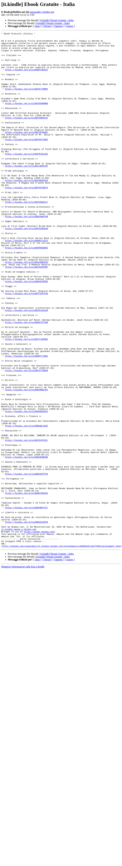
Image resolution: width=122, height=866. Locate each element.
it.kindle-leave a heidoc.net (18, 628)
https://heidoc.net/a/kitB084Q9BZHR (26, 542)
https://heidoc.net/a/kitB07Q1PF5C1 (26, 521)
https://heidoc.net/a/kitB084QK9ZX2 (26, 487)
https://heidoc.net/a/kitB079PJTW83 (26, 161)
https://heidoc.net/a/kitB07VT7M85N (26, 438)
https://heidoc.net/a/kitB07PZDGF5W (26, 267)
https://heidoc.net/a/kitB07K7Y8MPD (26, 100)
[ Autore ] (70, 26)
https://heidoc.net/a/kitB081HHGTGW (26, 253)
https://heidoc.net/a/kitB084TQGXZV (26, 77)
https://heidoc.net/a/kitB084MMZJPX (26, 461)
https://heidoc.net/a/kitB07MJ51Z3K (26, 178)
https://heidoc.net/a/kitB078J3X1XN (26, 366)
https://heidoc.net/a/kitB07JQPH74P (26, 192)
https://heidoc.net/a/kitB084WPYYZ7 (26, 602)
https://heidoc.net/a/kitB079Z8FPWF (26, 314)
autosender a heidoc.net (42, 12)
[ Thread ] (47, 26)
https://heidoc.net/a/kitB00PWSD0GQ (26, 291)
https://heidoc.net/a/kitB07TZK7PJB (26, 345)
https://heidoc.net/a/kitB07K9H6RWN (26, 117)
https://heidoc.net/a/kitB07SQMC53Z (26, 135)
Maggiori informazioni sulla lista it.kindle (22, 669)
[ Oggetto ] (58, 26)
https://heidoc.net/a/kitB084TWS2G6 (26, 585)
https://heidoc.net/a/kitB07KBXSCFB (26, 210)
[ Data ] (37, 26)
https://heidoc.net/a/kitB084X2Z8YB (26, 620)
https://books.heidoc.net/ (39, 631)
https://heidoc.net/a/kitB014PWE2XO (26, 308)
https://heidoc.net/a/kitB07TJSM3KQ (26, 400)
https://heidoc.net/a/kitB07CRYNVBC (26, 152)
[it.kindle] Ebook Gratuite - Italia (56, 20)
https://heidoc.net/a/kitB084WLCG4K (26, 504)
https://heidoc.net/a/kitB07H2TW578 (26, 218)
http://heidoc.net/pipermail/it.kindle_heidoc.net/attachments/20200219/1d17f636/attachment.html (62, 649)
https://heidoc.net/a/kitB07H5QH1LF (26, 236)
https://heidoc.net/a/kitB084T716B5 (26, 420)
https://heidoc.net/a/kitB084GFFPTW (26, 562)
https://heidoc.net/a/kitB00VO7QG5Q (26, 331)
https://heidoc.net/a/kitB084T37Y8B (26, 380)
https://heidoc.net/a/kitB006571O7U (26, 282)
